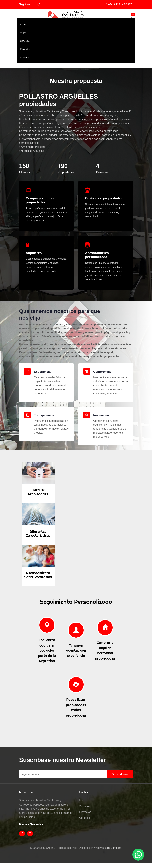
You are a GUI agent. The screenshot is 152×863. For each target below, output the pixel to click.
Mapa (23, 32)
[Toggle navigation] (133, 14)
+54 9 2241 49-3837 (120, 4)
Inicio (23, 24)
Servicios (25, 41)
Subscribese (120, 774)
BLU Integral (114, 847)
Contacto (24, 57)
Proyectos (25, 49)
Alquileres (34, 253)
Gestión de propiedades (104, 198)
